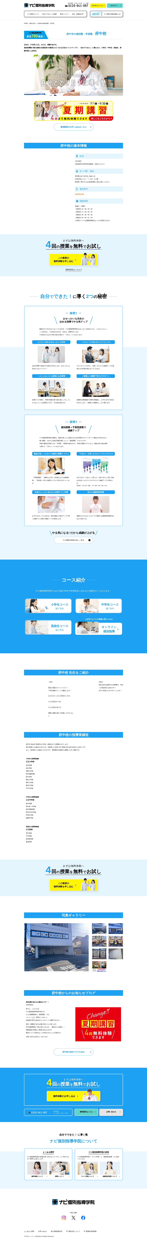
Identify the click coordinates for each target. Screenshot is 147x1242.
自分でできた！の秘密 (49, 14)
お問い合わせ (111, 1112)
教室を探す (33, 23)
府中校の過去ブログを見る (73, 1052)
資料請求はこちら (72, 270)
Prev (25, 948)
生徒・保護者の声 (77, 14)
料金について (64, 14)
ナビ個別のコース (33, 14)
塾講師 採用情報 (91, 1231)
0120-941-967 (79, 194)
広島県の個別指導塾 (43, 23)
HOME (26, 23)
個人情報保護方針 (56, 1231)
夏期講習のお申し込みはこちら (73, 127)
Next (87, 948)
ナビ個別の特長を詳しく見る (73, 540)
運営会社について (74, 1231)
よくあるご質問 (29, 1231)
